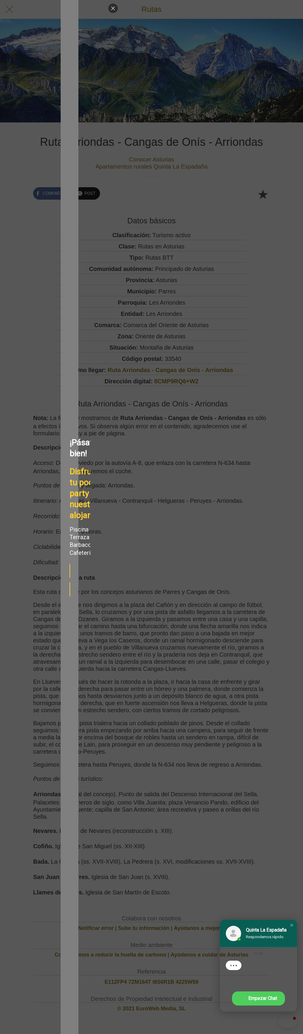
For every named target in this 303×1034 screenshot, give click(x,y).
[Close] (81, 8)
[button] (292, 925)
